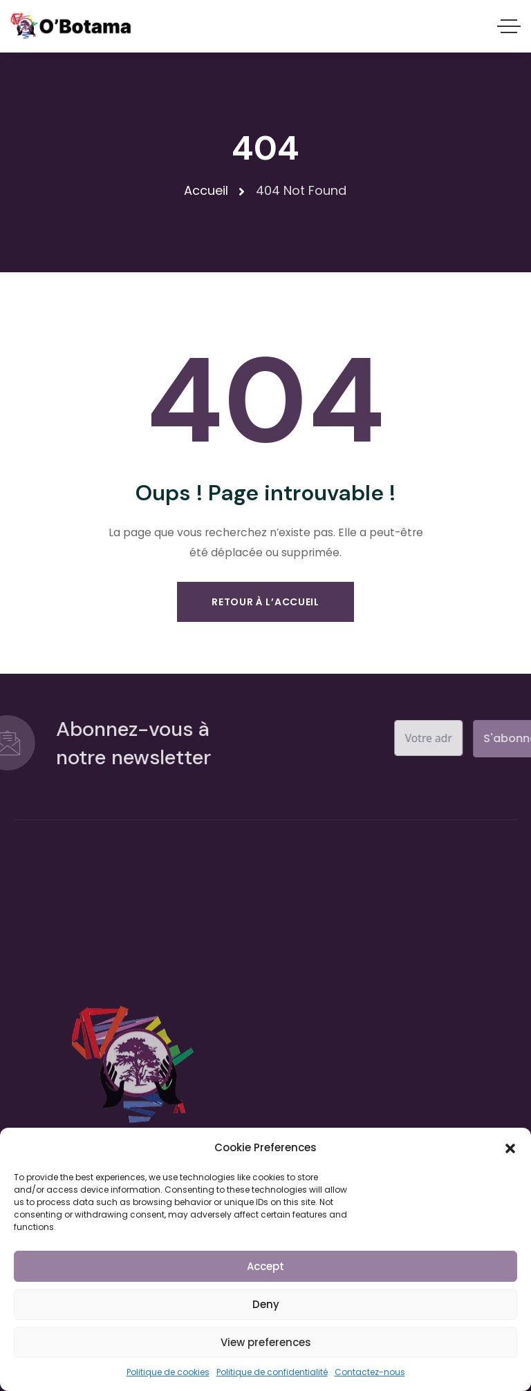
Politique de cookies (168, 1372)
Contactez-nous (370, 1372)
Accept (265, 1266)
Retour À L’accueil (265, 602)
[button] (510, 1148)
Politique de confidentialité (272, 1372)
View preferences (266, 1342)
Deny (265, 1304)
